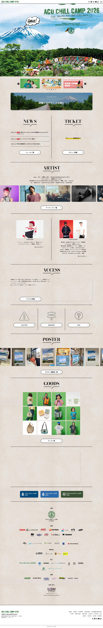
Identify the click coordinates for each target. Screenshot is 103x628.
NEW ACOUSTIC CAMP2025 (74, 494)
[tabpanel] (30, 83)
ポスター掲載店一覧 (51, 372)
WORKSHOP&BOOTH (97, 611)
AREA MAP (84, 614)
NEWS (70, 611)
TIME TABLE (78, 614)
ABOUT (84, 616)
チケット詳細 (73, 152)
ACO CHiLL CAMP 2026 (10, 2)
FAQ (78, 325)
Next (85, 83)
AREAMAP (51, 325)
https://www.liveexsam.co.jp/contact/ (51, 595)
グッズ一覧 (51, 441)
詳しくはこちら (38, 247)
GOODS (94, 616)
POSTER (100, 616)
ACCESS (90, 614)
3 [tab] (51, 89)
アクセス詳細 (30, 299)
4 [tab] (53, 89)
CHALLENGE (87, 611)
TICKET (89, 616)
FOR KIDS (80, 611)
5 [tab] (55, 89)
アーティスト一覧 (51, 208)
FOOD (72, 614)
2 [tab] (49, 89)
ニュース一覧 (30, 152)
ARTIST (75, 611)
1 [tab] (47, 89)
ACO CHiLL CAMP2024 (51, 494)
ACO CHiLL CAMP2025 (31, 494)
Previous (18, 83)
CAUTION (24, 325)
